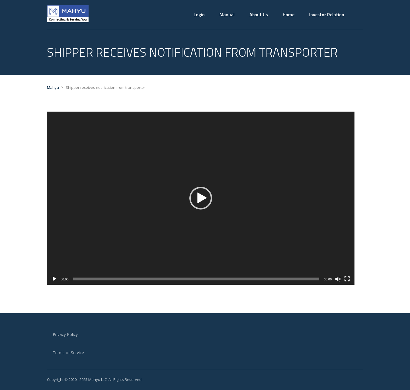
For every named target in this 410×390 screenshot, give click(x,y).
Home (288, 14)
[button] (200, 198)
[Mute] (338, 279)
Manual (227, 14)
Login (199, 14)
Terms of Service (68, 352)
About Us (258, 14)
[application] (200, 198)
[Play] (54, 279)
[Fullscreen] (347, 279)
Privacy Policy (65, 334)
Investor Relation (326, 14)
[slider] (196, 279)
